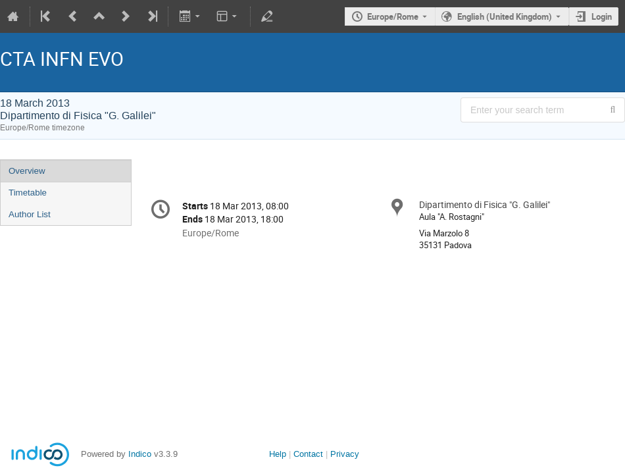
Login (601, 16)
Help (277, 454)
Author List (30, 214)
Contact (308, 454)
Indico (139, 454)
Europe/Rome (392, 16)
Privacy (344, 454)
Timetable (28, 193)
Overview (27, 171)
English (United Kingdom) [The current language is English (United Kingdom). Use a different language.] (504, 16)
